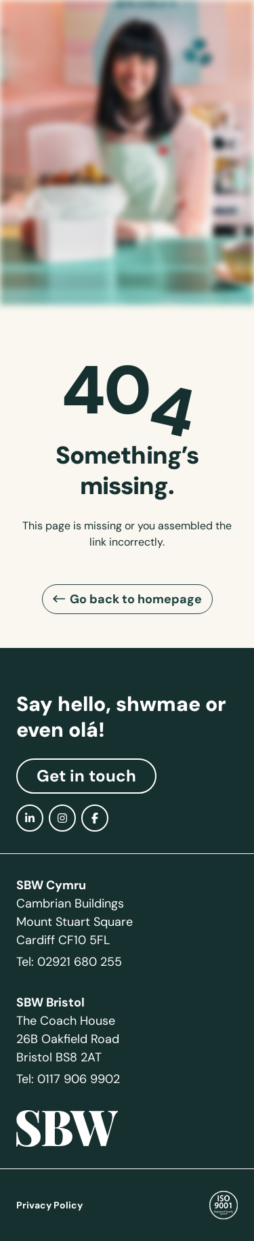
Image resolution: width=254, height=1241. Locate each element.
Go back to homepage (136, 599)
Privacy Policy (49, 1205)
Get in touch (86, 776)
